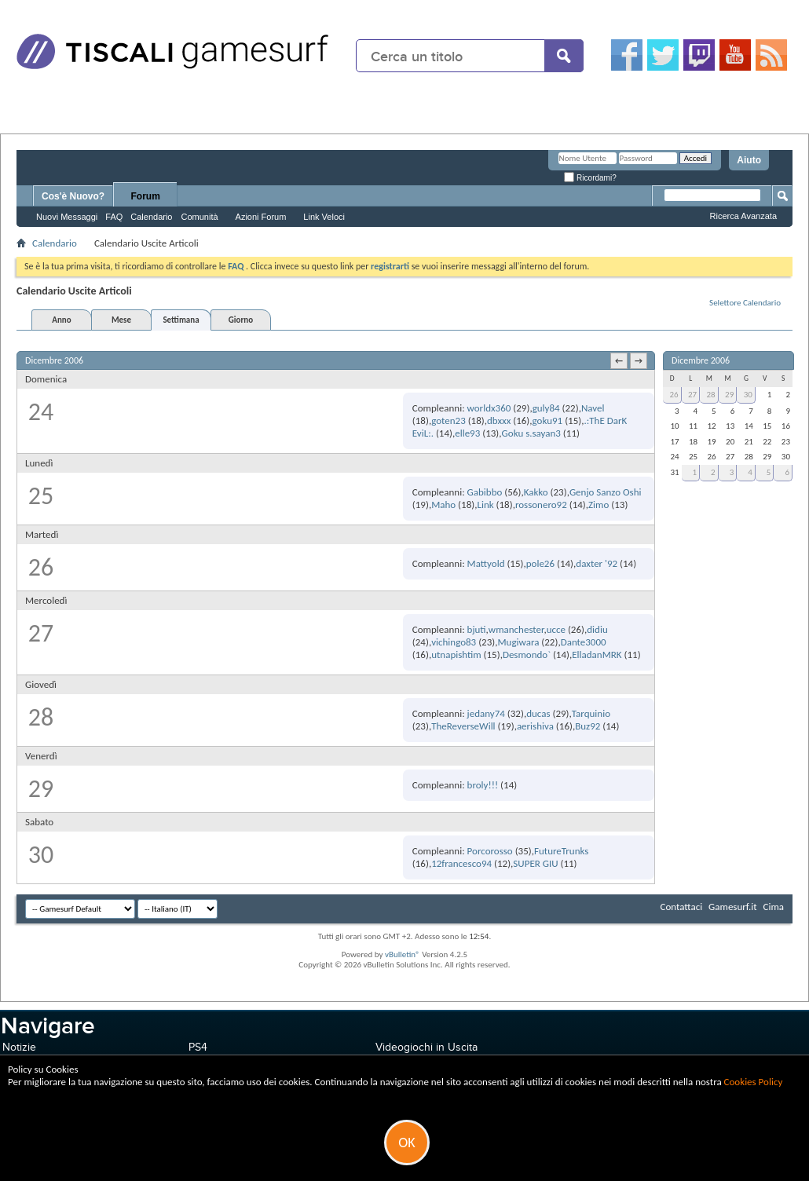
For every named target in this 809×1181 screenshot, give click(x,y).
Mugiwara (518, 642)
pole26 (540, 563)
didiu (597, 629)
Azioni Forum (261, 216)
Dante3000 (583, 642)
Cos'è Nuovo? (73, 196)
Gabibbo (485, 492)
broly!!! (483, 785)
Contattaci (682, 906)
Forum (145, 196)
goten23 (448, 420)
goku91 (548, 420)
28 (711, 394)
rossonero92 (541, 504)
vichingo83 (453, 642)
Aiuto (749, 160)
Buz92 (587, 726)
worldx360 (489, 408)
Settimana (181, 320)
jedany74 (486, 713)
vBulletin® (402, 954)
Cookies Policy (753, 1082)
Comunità (199, 216)
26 (673, 394)
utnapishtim (456, 654)
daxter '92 (596, 563)
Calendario (151, 216)
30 (748, 394)
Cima (773, 906)
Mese (121, 320)
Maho (443, 504)
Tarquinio (591, 713)
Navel (593, 408)
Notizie (19, 1047)
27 (692, 394)
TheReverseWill (463, 726)
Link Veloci (324, 216)
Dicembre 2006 (701, 360)
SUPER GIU (535, 863)
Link (485, 504)
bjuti (476, 629)
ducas (538, 713)
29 (729, 394)
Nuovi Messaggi (66, 216)
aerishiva (535, 726)
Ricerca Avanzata (743, 216)
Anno (61, 320)
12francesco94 (461, 863)
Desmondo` (527, 654)
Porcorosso (490, 851)
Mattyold (486, 563)
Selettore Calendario (745, 303)
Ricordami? (590, 178)
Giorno (241, 320)
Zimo (598, 504)
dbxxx (499, 420)
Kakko (536, 492)
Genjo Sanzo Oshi (605, 492)
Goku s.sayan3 (531, 433)
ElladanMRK (596, 654)
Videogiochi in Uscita (426, 1047)
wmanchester (516, 629)
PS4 (198, 1047)
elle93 (467, 433)
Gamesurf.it (732, 906)
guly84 (546, 408)
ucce (556, 629)
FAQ (114, 216)
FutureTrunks (561, 851)
